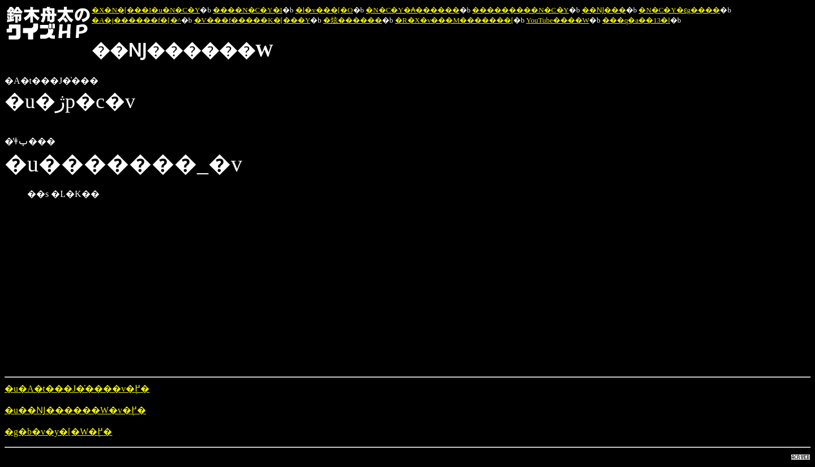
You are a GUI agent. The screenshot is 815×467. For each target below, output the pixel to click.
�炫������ (352, 20)
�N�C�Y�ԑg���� (679, 10)
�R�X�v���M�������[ (454, 20)
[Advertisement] (344, 288)
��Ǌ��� (604, 10)
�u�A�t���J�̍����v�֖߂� (77, 388)
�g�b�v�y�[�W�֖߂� (58, 431)
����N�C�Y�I (247, 10)
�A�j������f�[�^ (136, 20)
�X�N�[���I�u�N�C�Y (146, 10)
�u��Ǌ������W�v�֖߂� (75, 410)
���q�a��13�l (636, 20)
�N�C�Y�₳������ (412, 10)
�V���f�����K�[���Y (252, 20)
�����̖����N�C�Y (520, 10)
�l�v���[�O (324, 10)
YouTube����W (558, 20)
